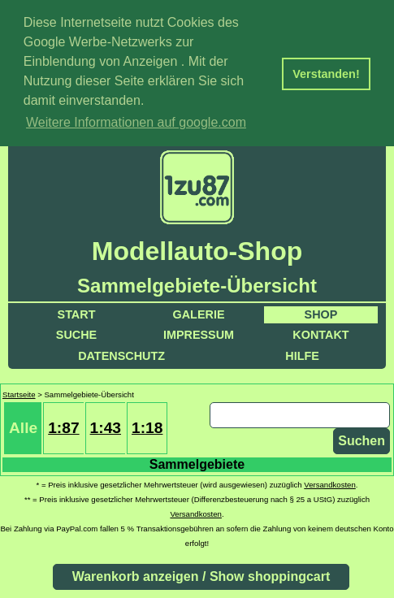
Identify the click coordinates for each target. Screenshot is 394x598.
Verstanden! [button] (325, 73)
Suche (76, 333)
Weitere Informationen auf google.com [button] (136, 122)
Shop (321, 312)
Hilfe (302, 354)
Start (77, 312)
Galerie (199, 312)
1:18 (147, 426)
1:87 (63, 426)
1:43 (105, 426)
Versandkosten (329, 483)
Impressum (198, 333)
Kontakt (320, 333)
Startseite (19, 392)
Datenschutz (121, 354)
